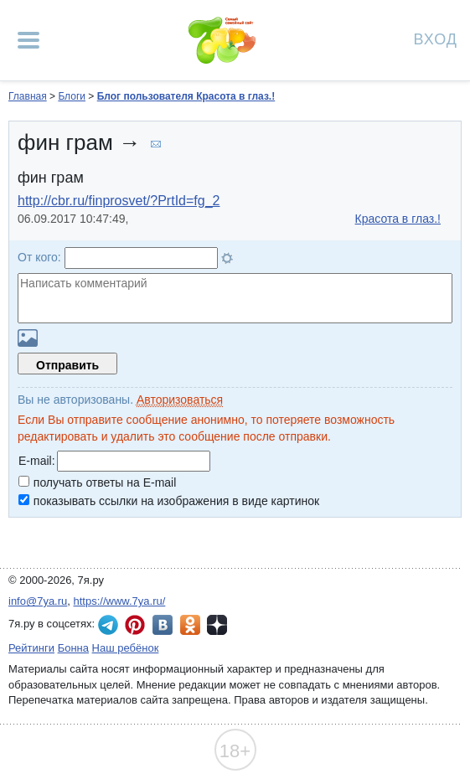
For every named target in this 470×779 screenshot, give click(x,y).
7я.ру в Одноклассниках (190, 625)
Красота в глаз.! (398, 218)
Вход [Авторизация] (435, 38)
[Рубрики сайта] (28, 40)
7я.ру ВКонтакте (162, 625)
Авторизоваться (180, 399)
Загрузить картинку (28, 338)
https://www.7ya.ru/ (120, 601)
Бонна (73, 648)
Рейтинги (31, 648)
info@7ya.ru (37, 601)
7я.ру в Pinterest (135, 625)
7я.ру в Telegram (108, 625)
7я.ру (217, 625)
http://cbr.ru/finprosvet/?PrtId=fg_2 (119, 200)
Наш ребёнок (125, 648)
